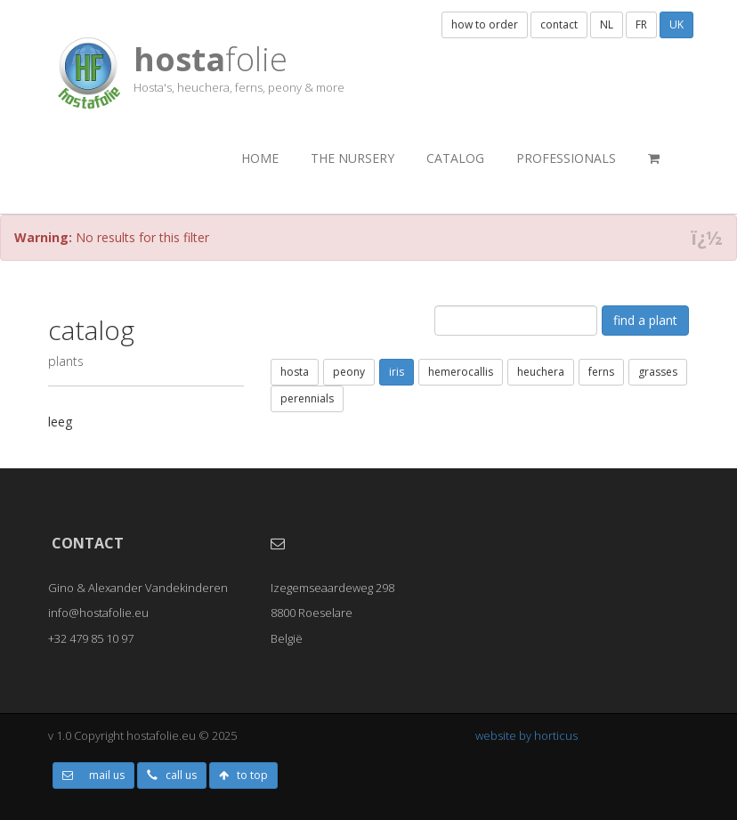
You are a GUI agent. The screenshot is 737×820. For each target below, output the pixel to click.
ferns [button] (601, 371)
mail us (93, 775)
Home (260, 158)
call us (172, 775)
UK (676, 24)
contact (559, 24)
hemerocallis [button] (460, 371)
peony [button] (349, 371)
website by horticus (526, 735)
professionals (566, 158)
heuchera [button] (540, 371)
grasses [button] (657, 371)
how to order (484, 24)
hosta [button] (294, 371)
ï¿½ (707, 238)
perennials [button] (307, 398)
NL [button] (606, 24)
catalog (455, 158)
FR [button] (641, 24)
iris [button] (396, 371)
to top (243, 775)
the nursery (352, 158)
